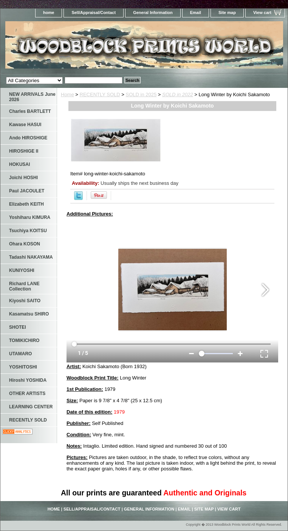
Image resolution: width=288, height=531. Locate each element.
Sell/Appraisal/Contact (93, 12)
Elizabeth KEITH (26, 204)
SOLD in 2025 (141, 94)
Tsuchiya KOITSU (28, 230)
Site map (227, 12)
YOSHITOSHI (23, 367)
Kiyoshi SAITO (24, 300)
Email (195, 12)
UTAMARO (20, 353)
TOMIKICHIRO (24, 340)
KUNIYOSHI (21, 270)
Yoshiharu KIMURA (29, 217)
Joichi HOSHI (23, 177)
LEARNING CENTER (31, 406)
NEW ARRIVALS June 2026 (32, 97)
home (48, 12)
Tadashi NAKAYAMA (31, 257)
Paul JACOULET (26, 191)
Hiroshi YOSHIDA (27, 380)
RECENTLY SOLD (100, 94)
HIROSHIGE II (23, 151)
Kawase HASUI (25, 124)
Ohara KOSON (24, 244)
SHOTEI (17, 327)
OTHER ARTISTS (27, 393)
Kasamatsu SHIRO (29, 314)
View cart (262, 12)
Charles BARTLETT (30, 111)
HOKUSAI (19, 164)
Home (67, 94)
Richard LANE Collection (24, 286)
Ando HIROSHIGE (28, 138)
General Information (153, 12)
